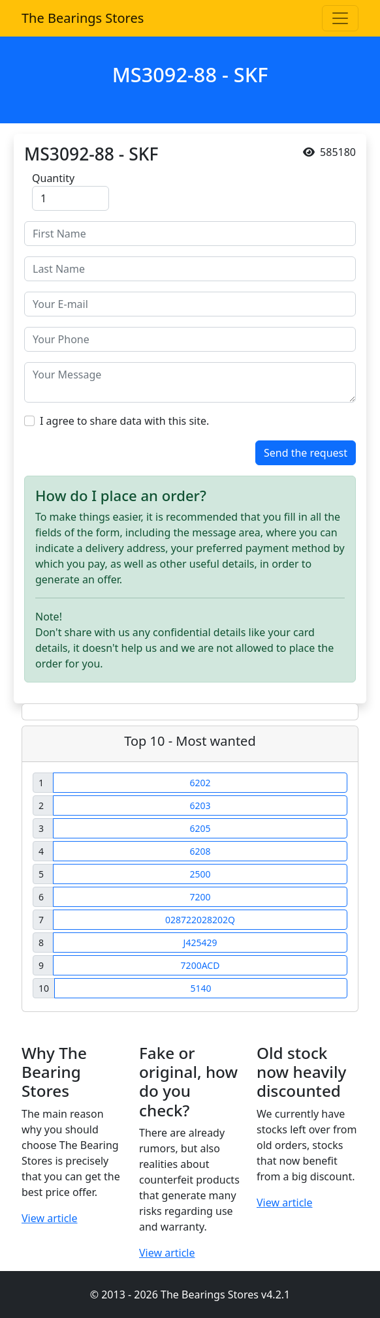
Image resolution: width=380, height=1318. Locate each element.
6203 (199, 805)
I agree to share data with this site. (124, 421)
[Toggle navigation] (340, 18)
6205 (199, 828)
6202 (199, 782)
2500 (199, 874)
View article (50, 1218)
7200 (199, 897)
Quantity (53, 178)
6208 (199, 851)
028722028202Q (200, 919)
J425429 (200, 942)
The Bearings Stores (83, 18)
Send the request (305, 453)
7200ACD (200, 965)
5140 (200, 988)
